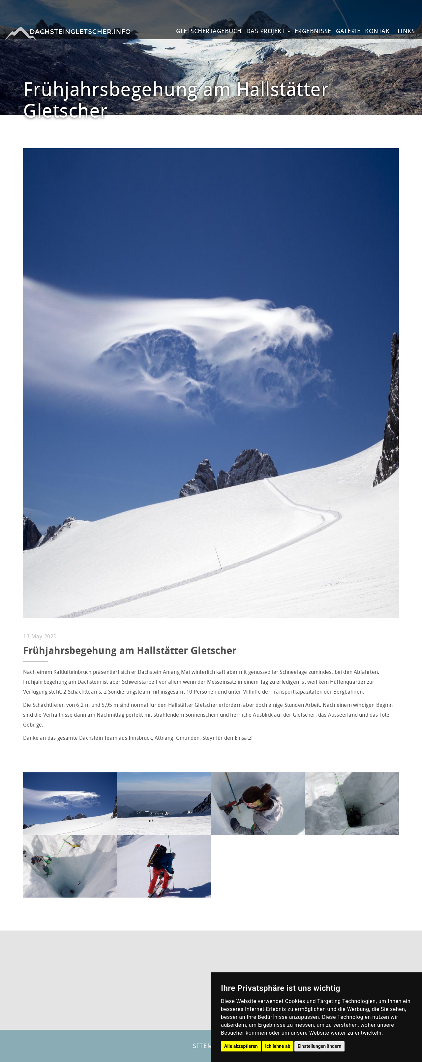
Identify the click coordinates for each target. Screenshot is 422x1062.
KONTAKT (379, 31)
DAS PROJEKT (268, 31)
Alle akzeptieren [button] (241, 1046)
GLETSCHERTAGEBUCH (209, 31)
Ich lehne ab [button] (277, 1046)
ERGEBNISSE (313, 31)
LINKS (406, 31)
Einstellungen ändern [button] (320, 1046)
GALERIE (348, 31)
